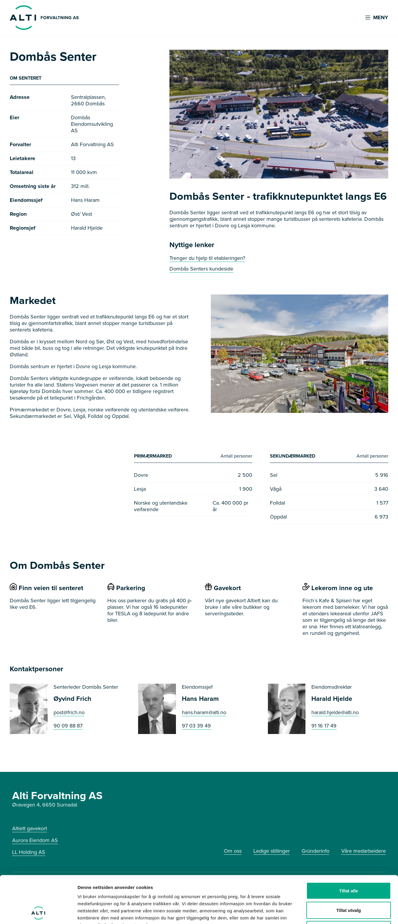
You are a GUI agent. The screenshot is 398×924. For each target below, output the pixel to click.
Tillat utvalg (348, 865)
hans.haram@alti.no (204, 712)
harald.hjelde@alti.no (335, 712)
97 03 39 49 (196, 726)
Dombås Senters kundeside (201, 269)
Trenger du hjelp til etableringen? (207, 258)
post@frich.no (69, 712)
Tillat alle (348, 846)
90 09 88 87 (68, 726)
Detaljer (315, 912)
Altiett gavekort (29, 828)
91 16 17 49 (323, 726)
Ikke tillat (348, 885)
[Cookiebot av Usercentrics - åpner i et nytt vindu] (38, 912)
